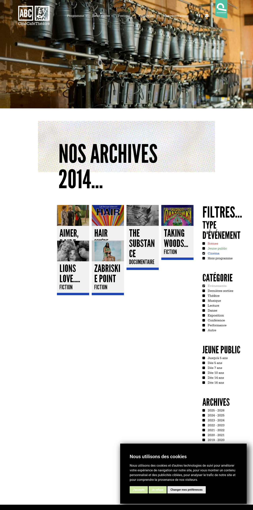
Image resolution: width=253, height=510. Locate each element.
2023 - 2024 (216, 420)
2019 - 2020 (216, 439)
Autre (211, 330)
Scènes (212, 243)
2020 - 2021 (216, 435)
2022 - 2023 (216, 425)
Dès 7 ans (214, 367)
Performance (217, 325)
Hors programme (220, 258)
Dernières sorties (220, 290)
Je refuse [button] (157, 489)
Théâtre (213, 295)
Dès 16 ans (215, 382)
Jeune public (217, 248)
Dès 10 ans (215, 372)
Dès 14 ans (215, 377)
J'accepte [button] (139, 489)
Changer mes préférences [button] (187, 489)
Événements (217, 285)
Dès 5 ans (214, 362)
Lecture (213, 305)
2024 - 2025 (216, 415)
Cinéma (213, 253)
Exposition (215, 315)
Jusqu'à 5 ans (217, 357)
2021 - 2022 (216, 430)
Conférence (216, 320)
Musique (214, 300)
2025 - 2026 (216, 410)
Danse (212, 310)
